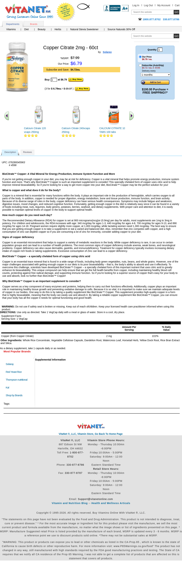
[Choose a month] (155, 75)
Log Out (148, 5)
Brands (33, 24)
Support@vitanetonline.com (95, 499)
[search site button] (176, 36)
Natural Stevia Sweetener (84, 29)
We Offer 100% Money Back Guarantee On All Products (66, 12)
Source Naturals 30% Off (121, 29)
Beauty (42, 29)
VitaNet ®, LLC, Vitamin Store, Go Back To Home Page (91, 433)
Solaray (10, 364)
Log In (135, 5)
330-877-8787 (73, 473)
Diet (26, 29)
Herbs (58, 29)
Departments (12, 24)
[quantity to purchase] (54, 80)
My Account (163, 5)
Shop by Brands (15, 395)
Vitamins (11, 29)
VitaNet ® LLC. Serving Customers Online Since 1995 (29, 11)
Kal (7, 387)
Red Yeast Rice (14, 371)
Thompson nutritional (16, 379)
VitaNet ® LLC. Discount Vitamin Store (91, 426)
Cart (177, 5)
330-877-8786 (75, 464)
